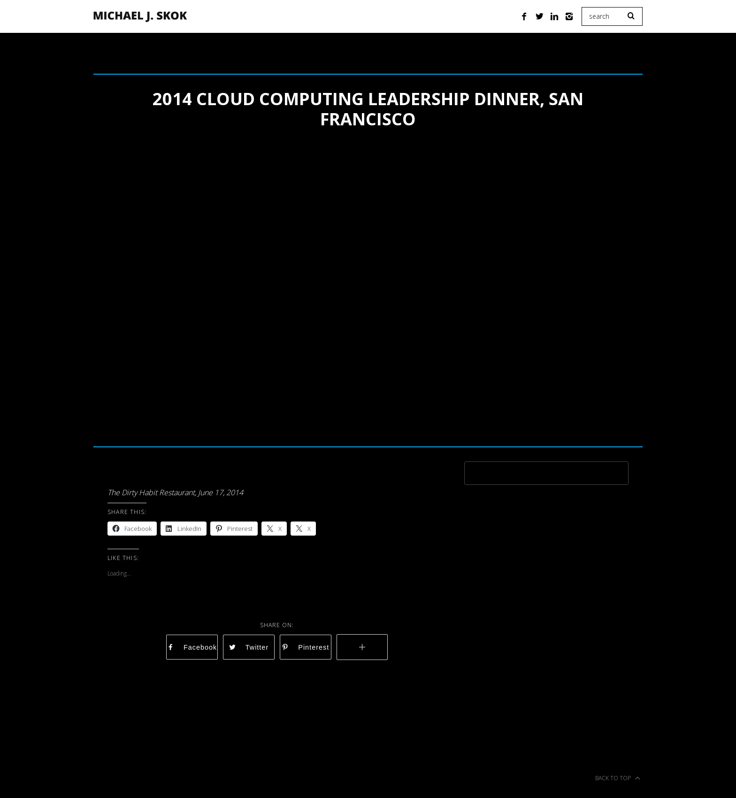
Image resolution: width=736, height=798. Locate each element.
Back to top (617, 778)
